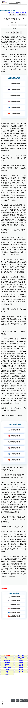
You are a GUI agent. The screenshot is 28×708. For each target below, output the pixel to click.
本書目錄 (24, 12)
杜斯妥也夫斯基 (16, 12)
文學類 (8, 12)
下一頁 (25, 700)
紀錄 (13, 14)
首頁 (17, 700)
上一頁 (13, 700)
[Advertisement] (14, 636)
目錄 (21, 700)
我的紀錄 (23, 14)
